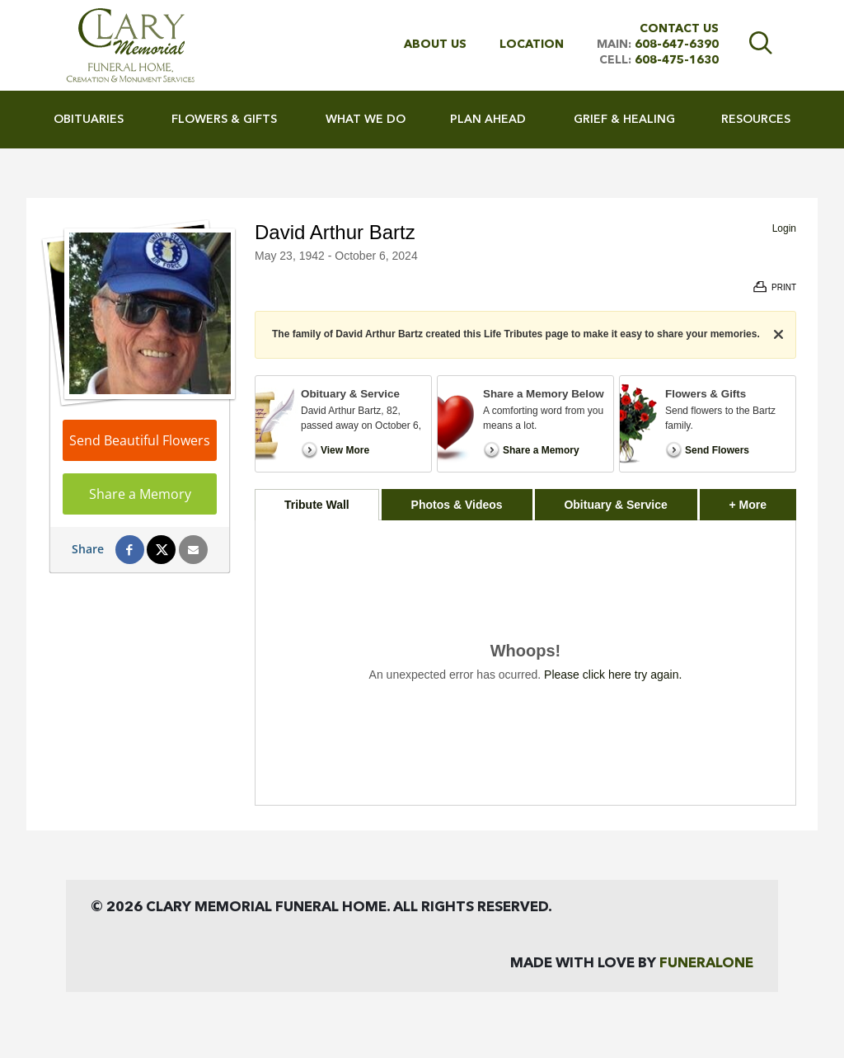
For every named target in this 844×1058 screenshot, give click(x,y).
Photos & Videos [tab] (457, 504)
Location (531, 44)
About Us (435, 44)
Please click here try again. (613, 674)
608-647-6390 (677, 44)
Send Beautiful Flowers (139, 440)
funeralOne (706, 964)
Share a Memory (140, 494)
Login (784, 228)
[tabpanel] (525, 662)
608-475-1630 (677, 60)
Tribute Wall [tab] (316, 504)
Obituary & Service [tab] (615, 504)
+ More (762, 500)
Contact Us (679, 29)
